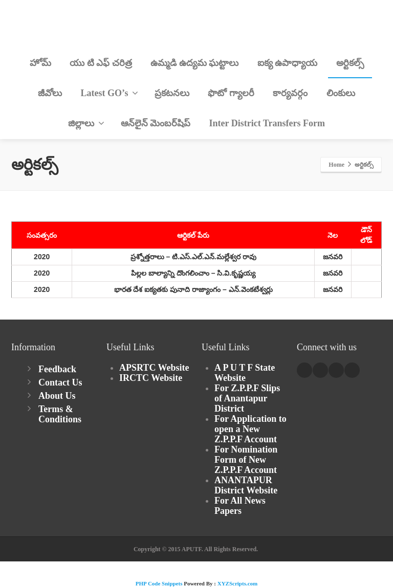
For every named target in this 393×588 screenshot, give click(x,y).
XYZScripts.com (237, 583)
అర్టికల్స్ (350, 63)
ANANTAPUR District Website (245, 485)
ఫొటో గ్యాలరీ (231, 93)
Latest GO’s (110, 93)
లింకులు (340, 93)
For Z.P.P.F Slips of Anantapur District (247, 398)
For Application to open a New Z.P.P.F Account (250, 429)
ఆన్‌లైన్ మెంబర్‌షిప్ (156, 123)
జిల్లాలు (86, 123)
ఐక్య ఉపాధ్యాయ (287, 63)
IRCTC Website (150, 378)
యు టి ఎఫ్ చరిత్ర (101, 63)
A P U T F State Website (244, 373)
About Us (57, 396)
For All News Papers (240, 505)
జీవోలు (50, 93)
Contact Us (60, 382)
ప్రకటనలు (172, 93)
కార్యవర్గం (290, 93)
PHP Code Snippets (159, 583)
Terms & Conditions (59, 414)
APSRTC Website (154, 368)
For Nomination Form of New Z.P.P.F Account (245, 459)
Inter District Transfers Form (267, 123)
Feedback (57, 369)
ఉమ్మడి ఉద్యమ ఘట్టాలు (194, 63)
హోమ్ (40, 63)
